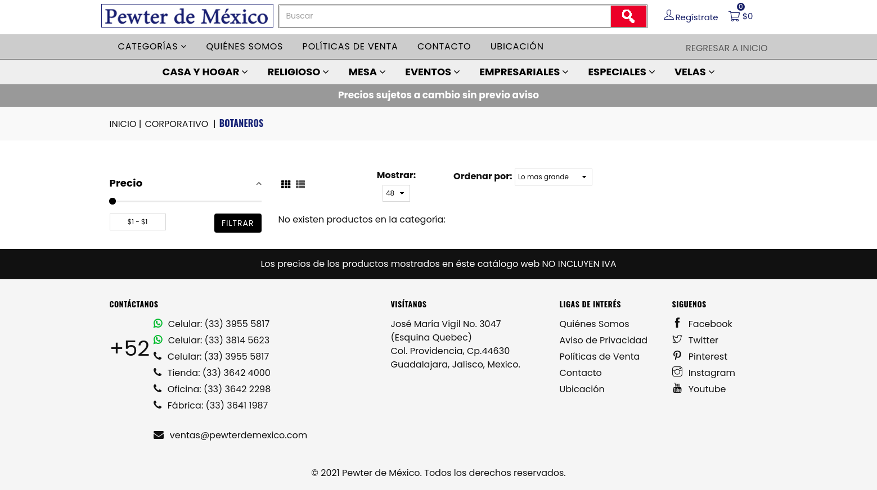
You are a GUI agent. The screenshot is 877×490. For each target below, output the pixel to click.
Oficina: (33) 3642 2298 (212, 389)
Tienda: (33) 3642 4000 (212, 372)
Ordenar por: (482, 176)
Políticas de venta (350, 46)
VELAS (694, 72)
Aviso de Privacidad (604, 340)
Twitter (695, 340)
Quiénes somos (245, 46)
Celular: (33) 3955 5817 (212, 323)
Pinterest (700, 356)
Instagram (704, 372)
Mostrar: (396, 175)
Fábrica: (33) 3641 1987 (211, 405)
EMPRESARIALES (524, 72)
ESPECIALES (621, 72)
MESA (366, 72)
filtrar (238, 223)
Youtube (699, 389)
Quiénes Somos (594, 323)
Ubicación (517, 46)
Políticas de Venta (600, 356)
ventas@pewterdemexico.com (231, 435)
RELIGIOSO (299, 72)
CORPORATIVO (181, 124)
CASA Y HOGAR (205, 72)
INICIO (126, 124)
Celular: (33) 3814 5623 (212, 340)
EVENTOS (432, 72)
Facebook (702, 323)
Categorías (152, 46)
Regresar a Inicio (727, 48)
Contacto (444, 46)
